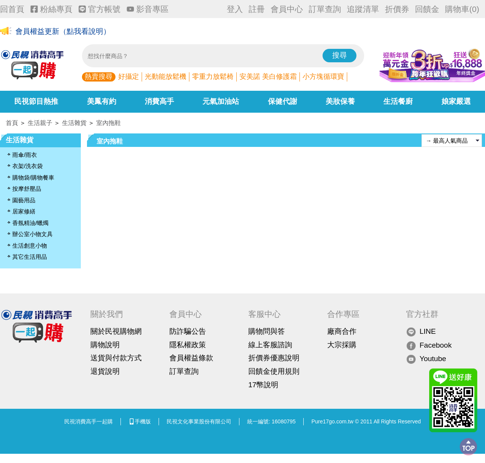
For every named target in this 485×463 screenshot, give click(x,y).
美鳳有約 (101, 101)
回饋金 (427, 9)
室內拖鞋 (108, 123)
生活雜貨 (74, 123)
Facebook (429, 345)
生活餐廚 (398, 101)
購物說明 (105, 345)
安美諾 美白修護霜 (268, 76)
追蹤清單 (363, 9)
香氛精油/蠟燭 (30, 223)
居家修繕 (23, 211)
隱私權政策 (187, 345)
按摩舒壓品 (26, 188)
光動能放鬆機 (165, 76)
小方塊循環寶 (323, 76)
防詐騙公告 (187, 331)
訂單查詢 (325, 9)
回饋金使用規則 (273, 371)
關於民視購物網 (116, 331)
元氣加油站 (220, 101)
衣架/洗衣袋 (27, 166)
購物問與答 (266, 331)
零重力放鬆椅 (213, 76)
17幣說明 (263, 385)
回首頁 (12, 9)
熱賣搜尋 (98, 76)
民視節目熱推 (36, 101)
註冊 (257, 9)
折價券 (397, 9)
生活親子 (40, 123)
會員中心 (287, 9)
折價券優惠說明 (273, 358)
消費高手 (159, 101)
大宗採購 (341, 345)
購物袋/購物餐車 (33, 177)
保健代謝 (282, 101)
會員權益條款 (191, 358)
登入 (235, 9)
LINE (421, 331)
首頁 (12, 123)
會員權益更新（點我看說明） (62, 31)
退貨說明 (105, 371)
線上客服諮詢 (270, 345)
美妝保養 (340, 101)
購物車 (462, 9)
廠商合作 (341, 331)
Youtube (426, 359)
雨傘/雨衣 (24, 155)
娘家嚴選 (456, 101)
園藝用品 (23, 200)
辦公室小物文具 (32, 234)
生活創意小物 (29, 245)
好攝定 (128, 76)
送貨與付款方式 (116, 358)
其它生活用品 (29, 256)
